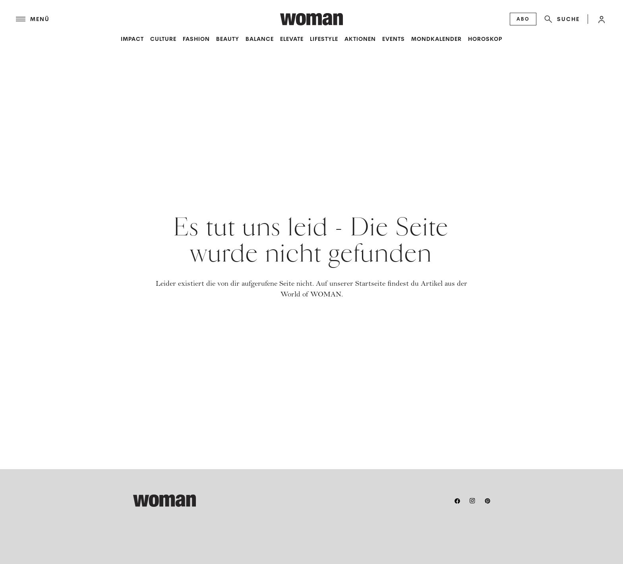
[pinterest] (487, 501)
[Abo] (523, 19)
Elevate (292, 38)
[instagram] (472, 501)
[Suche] (560, 19)
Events (393, 38)
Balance (260, 38)
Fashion (196, 38)
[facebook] (457, 501)
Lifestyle (324, 38)
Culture (163, 38)
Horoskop (485, 38)
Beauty (227, 38)
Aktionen (360, 38)
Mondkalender (436, 38)
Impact (132, 38)
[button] (601, 19)
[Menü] (148, 19)
